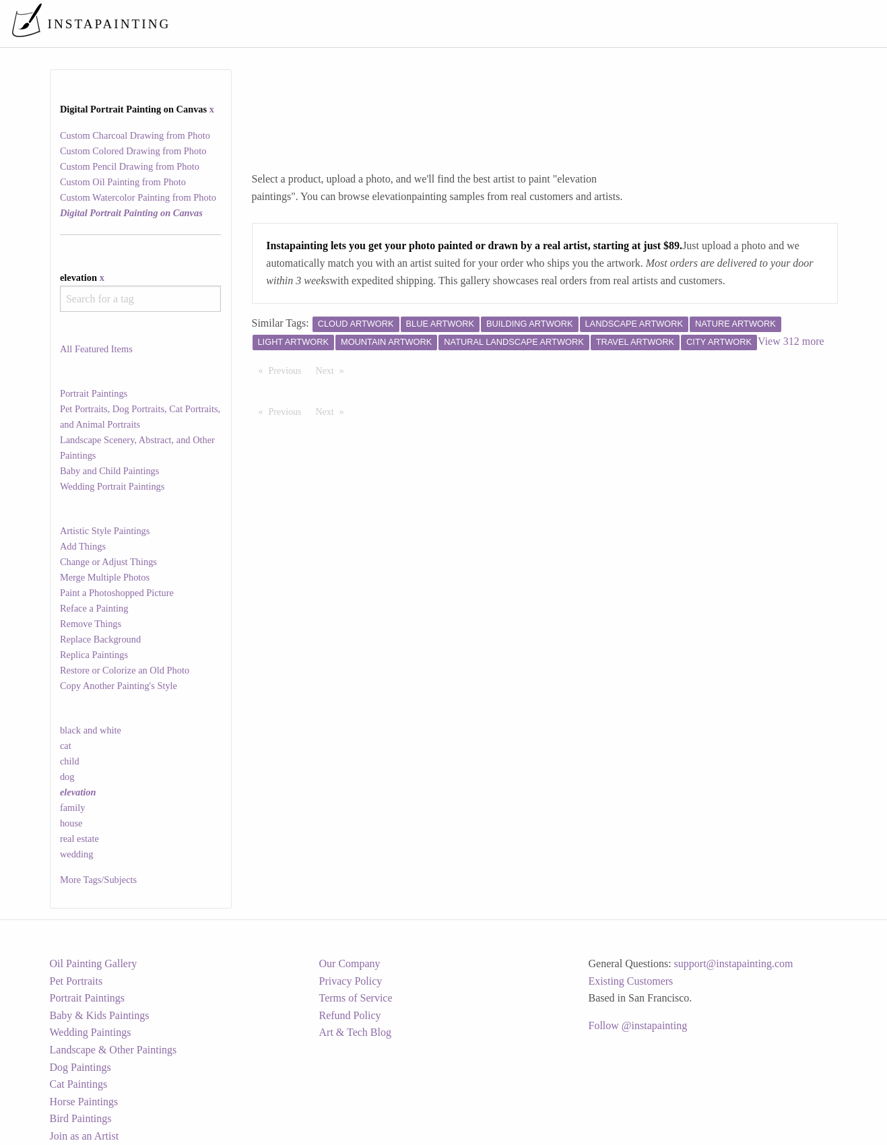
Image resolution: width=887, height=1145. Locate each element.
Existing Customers (631, 981)
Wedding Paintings (90, 1032)
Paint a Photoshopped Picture (117, 592)
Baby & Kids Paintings (100, 1015)
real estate (79, 838)
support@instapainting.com (733, 963)
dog (67, 776)
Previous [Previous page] (288, 370)
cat (65, 745)
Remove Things (90, 623)
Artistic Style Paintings (105, 530)
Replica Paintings (94, 654)
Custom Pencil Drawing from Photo (129, 166)
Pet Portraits (76, 981)
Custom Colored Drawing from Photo (133, 150)
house (71, 823)
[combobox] (140, 299)
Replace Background (100, 639)
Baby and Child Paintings (110, 470)
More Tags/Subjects (98, 879)
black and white (90, 730)
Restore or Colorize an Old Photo (124, 670)
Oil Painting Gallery (93, 963)
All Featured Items (96, 349)
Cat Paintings (79, 1084)
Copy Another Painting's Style (118, 685)
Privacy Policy (351, 981)
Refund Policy (350, 1015)
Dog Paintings (80, 1067)
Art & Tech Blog (355, 1032)
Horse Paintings (84, 1101)
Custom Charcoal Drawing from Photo (135, 135)
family (73, 807)
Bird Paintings (81, 1118)
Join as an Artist (84, 1136)
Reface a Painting (94, 608)
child (69, 761)
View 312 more (791, 341)
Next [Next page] (333, 370)
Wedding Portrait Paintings (112, 486)
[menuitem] (593, 23)
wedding (77, 854)
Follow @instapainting (638, 1025)
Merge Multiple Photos (105, 577)
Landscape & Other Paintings (113, 1049)
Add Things (83, 546)
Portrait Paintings (93, 393)
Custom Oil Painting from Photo (123, 181)
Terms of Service (356, 998)
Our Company (350, 963)
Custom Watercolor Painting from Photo (138, 197)
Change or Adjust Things (108, 561)
